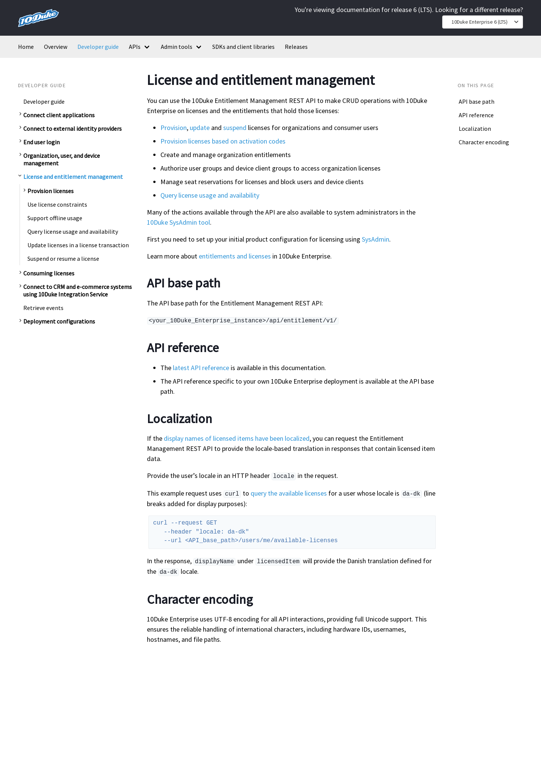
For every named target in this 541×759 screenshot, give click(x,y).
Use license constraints (57, 204)
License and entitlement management (73, 176)
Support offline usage (54, 218)
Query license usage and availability (72, 231)
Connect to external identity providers (72, 128)
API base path (476, 101)
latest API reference (201, 367)
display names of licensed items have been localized (237, 437)
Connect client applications (59, 115)
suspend (234, 127)
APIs (135, 46)
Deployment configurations (59, 321)
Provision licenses (50, 191)
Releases (296, 46)
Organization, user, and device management (61, 159)
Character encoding (484, 142)
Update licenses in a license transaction (78, 245)
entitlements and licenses (235, 256)
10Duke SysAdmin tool (178, 222)
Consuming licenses (48, 273)
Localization (475, 128)
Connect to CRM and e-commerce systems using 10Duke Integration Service (77, 290)
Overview (55, 46)
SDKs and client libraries (243, 46)
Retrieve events (43, 307)
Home (26, 46)
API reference (476, 115)
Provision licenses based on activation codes (223, 141)
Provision (173, 127)
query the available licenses (289, 491)
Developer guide (98, 46)
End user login (41, 142)
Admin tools (176, 46)
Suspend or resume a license (63, 258)
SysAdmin (375, 239)
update (200, 127)
